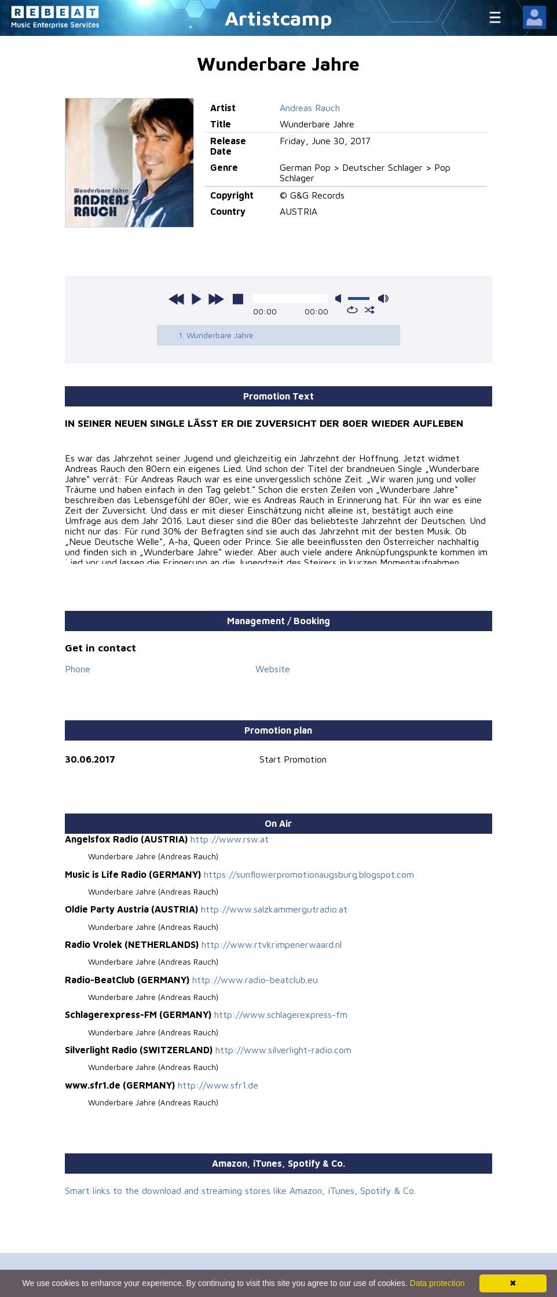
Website (272, 669)
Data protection (437, 1283)
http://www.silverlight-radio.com (283, 1050)
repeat (352, 310)
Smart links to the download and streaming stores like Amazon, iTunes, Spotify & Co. (240, 1190)
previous (176, 299)
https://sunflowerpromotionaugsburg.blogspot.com (309, 874)
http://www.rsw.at (229, 839)
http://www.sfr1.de (218, 1085)
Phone (77, 669)
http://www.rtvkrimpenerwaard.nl (271, 944)
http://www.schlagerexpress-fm (280, 1014)
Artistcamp (278, 18)
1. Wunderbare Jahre (216, 335)
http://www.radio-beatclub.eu (255, 979)
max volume (383, 298)
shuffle (369, 310)
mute (340, 298)
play (196, 298)
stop (238, 299)
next (216, 299)
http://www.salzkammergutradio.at (274, 909)
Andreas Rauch (310, 107)
